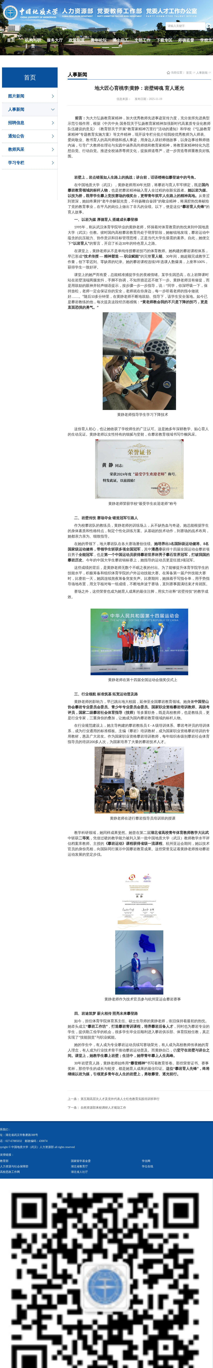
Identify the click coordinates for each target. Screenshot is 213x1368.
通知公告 (16, 136)
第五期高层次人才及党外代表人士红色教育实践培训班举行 (120, 1099)
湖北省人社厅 (79, 1171)
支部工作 (142, 40)
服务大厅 (55, 40)
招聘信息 (16, 123)
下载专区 (164, 40)
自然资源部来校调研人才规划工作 (103, 1107)
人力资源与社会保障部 (14, 1166)
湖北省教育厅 (79, 1166)
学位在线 (147, 1166)
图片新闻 (16, 96)
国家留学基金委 (81, 1160)
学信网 (146, 1160)
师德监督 (186, 40)
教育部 (4, 1160)
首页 (11, 40)
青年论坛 (99, 40)
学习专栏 (16, 162)
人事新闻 (16, 109)
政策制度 (77, 40)
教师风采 (16, 149)
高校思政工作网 (10, 1171)
